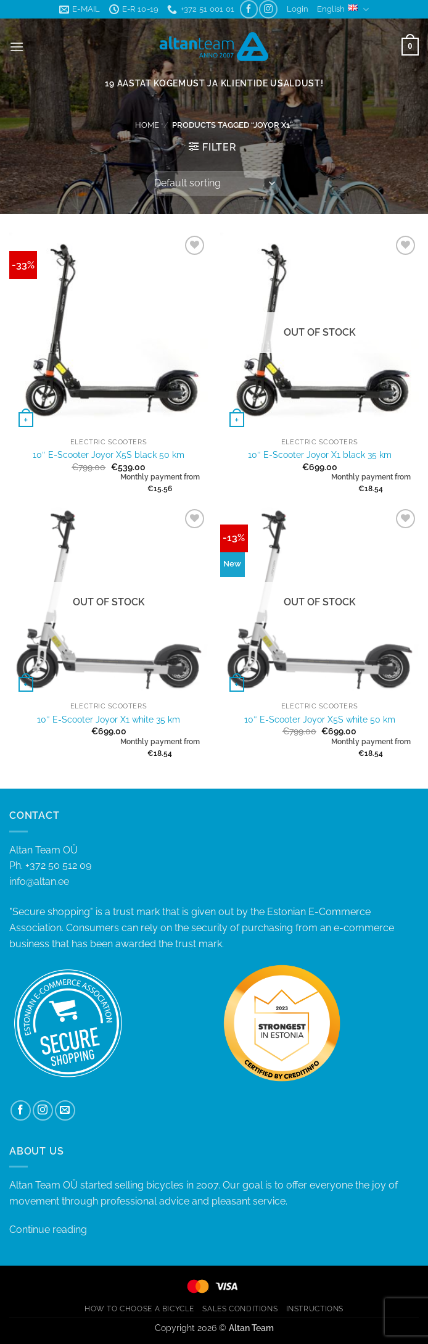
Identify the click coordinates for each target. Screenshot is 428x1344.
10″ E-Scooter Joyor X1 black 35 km (320, 454)
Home (147, 125)
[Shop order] (213, 183)
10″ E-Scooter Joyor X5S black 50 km (108, 454)
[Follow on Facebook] (249, 9)
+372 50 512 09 (58, 865)
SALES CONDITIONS (240, 1308)
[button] (297, 9)
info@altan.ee (39, 881)
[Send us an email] (65, 1110)
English (343, 9)
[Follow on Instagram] (268, 9)
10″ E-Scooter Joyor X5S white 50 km (319, 719)
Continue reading (48, 1229)
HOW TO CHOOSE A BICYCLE (139, 1308)
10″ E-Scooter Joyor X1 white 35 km (108, 719)
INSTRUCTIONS (315, 1308)
